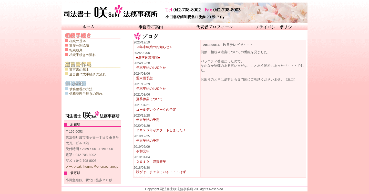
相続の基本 (77, 41)
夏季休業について (149, 99)
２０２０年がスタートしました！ (161, 130)
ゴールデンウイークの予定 (156, 109)
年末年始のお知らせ (151, 68)
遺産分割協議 (79, 46)
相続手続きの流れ (82, 55)
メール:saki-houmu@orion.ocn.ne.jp (92, 166)
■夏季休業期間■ (148, 57)
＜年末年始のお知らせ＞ (154, 47)
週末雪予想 (144, 78)
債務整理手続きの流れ (85, 94)
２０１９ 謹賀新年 (151, 162)
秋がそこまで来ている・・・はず (161, 172)
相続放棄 (76, 50)
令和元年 (142, 151)
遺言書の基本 (79, 70)
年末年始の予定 (147, 120)
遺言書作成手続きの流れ (87, 74)
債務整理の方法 (81, 89)
